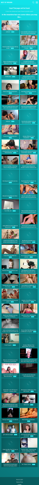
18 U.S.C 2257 (19, 479)
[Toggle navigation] (37, 2)
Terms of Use (19, 482)
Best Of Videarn (6, 2)
